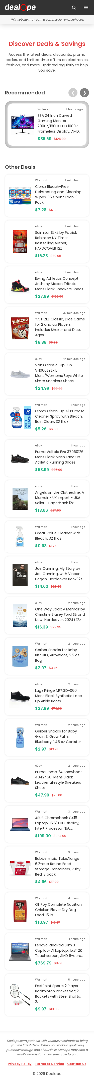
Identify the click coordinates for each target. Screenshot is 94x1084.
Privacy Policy (20, 1064)
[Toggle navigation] (86, 7)
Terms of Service (49, 1064)
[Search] (74, 8)
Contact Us (76, 1064)
